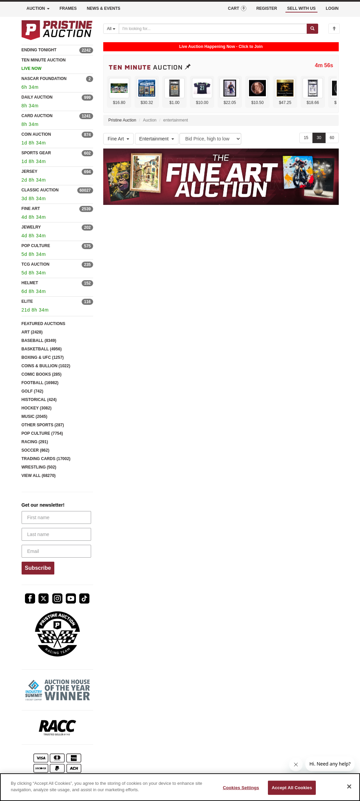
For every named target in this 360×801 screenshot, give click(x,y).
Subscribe (38, 568)
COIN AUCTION (36, 134)
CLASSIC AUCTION (40, 190)
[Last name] (56, 534)
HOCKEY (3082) (37, 408)
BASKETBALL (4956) (42, 349)
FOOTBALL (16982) (40, 382)
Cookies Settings (241, 787)
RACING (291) (35, 441)
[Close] (349, 786)
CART (237, 8)
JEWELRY (31, 227)
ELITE (27, 301)
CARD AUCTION (37, 115)
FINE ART (31, 208)
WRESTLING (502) (39, 467)
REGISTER (266, 8)
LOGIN (332, 8)
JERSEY (29, 171)
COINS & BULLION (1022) (46, 366)
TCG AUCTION (36, 264)
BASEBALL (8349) (39, 340)
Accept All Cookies (292, 787)
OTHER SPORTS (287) (43, 425)
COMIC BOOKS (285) (42, 374)
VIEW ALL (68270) (39, 475)
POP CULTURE (36, 245)
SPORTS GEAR (36, 153)
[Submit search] (312, 29)
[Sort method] (210, 138)
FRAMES (68, 8)
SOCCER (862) (36, 450)
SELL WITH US (301, 8)
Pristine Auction (122, 120)
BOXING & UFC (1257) (43, 357)
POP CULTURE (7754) (42, 433)
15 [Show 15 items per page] (306, 137)
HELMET (30, 283)
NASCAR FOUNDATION (44, 78)
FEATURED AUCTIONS (43, 323)
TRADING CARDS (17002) (46, 458)
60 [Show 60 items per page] (332, 137)
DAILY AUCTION (37, 97)
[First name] (56, 517)
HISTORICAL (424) (39, 399)
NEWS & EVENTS (103, 8)
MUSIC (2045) (35, 416)
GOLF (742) (33, 391)
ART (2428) (32, 332)
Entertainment (156, 138)
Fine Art (118, 138)
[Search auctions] (213, 29)
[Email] (56, 551)
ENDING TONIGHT (39, 50)
